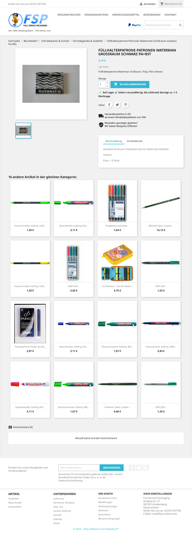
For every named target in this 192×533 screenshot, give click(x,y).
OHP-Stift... (74, 286)
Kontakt (171, 14)
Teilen (109, 105)
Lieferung (58, 498)
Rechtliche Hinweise (64, 502)
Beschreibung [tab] (113, 141)
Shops (56, 523)
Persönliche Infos (107, 498)
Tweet (117, 105)
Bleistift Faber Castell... (161, 225)
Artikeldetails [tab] (135, 141)
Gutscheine (104, 514)
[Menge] (102, 84)
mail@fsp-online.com (164, 513)
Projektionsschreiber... (117, 225)
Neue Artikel (14, 502)
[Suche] (164, 25)
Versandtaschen (69, 14)
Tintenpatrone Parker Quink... (30, 346)
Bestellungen (105, 502)
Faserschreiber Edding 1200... (30, 225)
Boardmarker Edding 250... (74, 225)
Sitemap (57, 519)
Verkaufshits (14, 506)
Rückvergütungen (107, 506)
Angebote (13, 498)
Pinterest (125, 105)
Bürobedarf (152, 14)
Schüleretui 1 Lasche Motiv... (117, 286)
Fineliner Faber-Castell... (117, 407)
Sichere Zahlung (62, 510)
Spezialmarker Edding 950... (30, 407)
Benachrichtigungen (109, 518)
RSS (146, 468)
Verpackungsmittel (126, 14)
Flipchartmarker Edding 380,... (74, 407)
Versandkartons (96, 14)
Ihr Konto (105, 493)
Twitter (139, 468)
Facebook (132, 468)
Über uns (58, 506)
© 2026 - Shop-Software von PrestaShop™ (96, 528)
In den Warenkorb (130, 84)
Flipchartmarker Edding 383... (117, 346)
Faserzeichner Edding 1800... (161, 346)
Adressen (103, 510)
